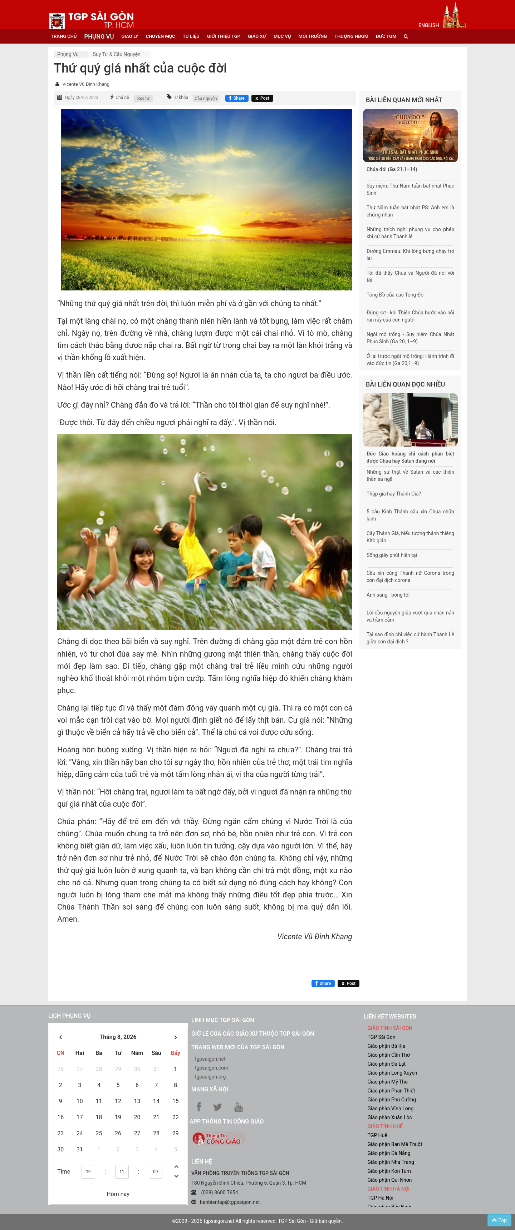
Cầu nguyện (206, 98)
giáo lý (130, 36)
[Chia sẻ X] (262, 98)
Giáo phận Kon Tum (389, 1171)
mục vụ (282, 36)
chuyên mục (160, 36)
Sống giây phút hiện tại (392, 555)
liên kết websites (390, 1016)
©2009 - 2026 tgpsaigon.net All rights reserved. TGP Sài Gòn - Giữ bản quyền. (257, 1221)
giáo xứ (257, 36)
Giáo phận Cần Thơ (389, 1055)
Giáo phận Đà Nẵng (389, 1153)
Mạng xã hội (209, 1089)
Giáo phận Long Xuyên (392, 1073)
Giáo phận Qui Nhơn (390, 1180)
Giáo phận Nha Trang (391, 1162)
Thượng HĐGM (351, 36)
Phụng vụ (68, 54)
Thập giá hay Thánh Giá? (394, 494)
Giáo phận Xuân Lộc (390, 1117)
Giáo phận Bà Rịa (387, 1046)
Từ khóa (180, 97)
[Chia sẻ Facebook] (237, 98)
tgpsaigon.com (211, 1068)
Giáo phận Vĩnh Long (391, 1108)
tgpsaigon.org (210, 1077)
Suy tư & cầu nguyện (117, 54)
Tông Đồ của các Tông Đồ (395, 295)
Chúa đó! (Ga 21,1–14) (392, 169)
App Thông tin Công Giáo (227, 1121)
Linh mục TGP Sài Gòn (222, 1020)
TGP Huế (377, 1135)
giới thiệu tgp (223, 36)
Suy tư (143, 98)
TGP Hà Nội (380, 1198)
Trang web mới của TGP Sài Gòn (237, 1047)
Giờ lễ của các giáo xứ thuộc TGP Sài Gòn (252, 1033)
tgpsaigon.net (210, 1059)
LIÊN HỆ (201, 1161)
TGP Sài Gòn (382, 1037)
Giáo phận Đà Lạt (387, 1064)
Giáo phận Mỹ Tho (388, 1082)
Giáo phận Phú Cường (392, 1099)
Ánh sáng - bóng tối (388, 595)
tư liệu (191, 36)
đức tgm (386, 36)
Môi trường (313, 36)
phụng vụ (99, 36)
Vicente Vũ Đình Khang (85, 84)
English (428, 25)
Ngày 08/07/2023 (81, 97)
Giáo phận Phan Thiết (391, 1091)
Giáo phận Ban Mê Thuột (395, 1144)
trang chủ (64, 36)
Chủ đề (122, 97)
